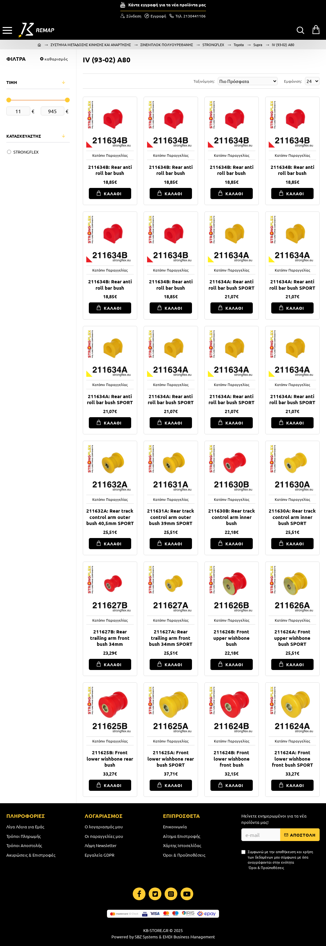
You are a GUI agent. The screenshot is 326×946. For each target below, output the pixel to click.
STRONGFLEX (213, 44)
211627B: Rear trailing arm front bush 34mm (110, 638)
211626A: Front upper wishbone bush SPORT (292, 638)
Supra (257, 44)
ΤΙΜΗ (11, 82)
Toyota (239, 44)
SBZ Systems (146, 936)
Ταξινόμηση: (204, 81)
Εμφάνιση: (293, 81)
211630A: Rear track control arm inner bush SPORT (292, 517)
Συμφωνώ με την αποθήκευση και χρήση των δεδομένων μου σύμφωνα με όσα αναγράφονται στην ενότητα (277, 859)
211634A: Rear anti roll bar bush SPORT (231, 285)
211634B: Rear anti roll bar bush (110, 170)
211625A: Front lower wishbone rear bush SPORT (170, 758)
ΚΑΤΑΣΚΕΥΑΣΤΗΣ (23, 136)
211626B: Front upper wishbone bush (231, 638)
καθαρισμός (56, 58)
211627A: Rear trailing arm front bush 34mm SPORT (170, 638)
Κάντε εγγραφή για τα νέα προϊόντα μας (167, 4)
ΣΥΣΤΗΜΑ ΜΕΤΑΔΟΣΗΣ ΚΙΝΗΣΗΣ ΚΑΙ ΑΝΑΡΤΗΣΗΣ (91, 44)
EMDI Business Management (189, 936)
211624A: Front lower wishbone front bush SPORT (292, 758)
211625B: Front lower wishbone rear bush (110, 758)
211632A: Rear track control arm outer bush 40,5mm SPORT (110, 517)
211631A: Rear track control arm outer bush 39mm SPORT (170, 517)
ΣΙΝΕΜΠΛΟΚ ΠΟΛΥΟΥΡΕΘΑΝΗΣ (166, 44)
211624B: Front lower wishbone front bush (232, 758)
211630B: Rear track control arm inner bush (231, 517)
